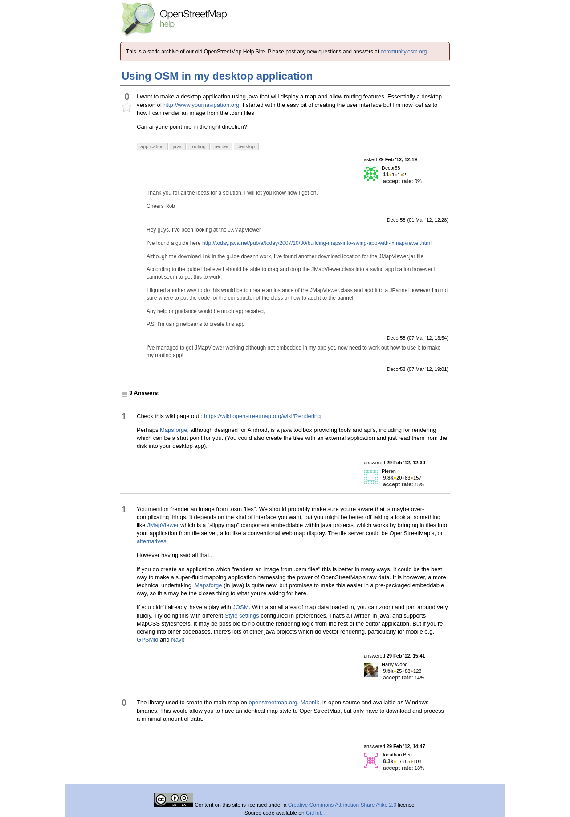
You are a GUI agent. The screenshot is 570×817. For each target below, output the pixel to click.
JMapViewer (163, 525)
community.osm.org (404, 52)
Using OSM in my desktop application (217, 76)
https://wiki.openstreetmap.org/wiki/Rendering (262, 416)
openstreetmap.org (272, 702)
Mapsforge (173, 430)
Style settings (242, 615)
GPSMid (147, 639)
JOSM (240, 607)
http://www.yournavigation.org (201, 105)
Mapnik (310, 702)
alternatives (151, 541)
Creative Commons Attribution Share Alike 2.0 (342, 805)
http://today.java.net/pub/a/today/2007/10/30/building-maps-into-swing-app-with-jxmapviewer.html (317, 243)
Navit (177, 639)
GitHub (315, 813)
